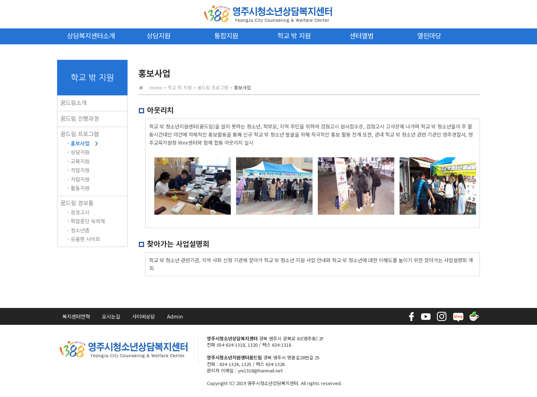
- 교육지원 (78, 161)
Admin (175, 316)
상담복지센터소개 (91, 35)
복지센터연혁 (76, 316)
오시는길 (111, 316)
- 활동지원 (78, 188)
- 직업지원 (78, 170)
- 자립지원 (78, 179)
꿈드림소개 (73, 103)
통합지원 (226, 35)
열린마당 (429, 35)
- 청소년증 (78, 230)
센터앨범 (362, 35)
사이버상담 (143, 316)
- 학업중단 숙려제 (86, 221)
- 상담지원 (78, 152)
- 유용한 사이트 (83, 239)
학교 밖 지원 (294, 35)
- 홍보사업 (78, 143)
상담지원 (159, 35)
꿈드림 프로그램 (79, 134)
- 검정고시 (78, 212)
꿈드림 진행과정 (79, 118)
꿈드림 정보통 (77, 203)
